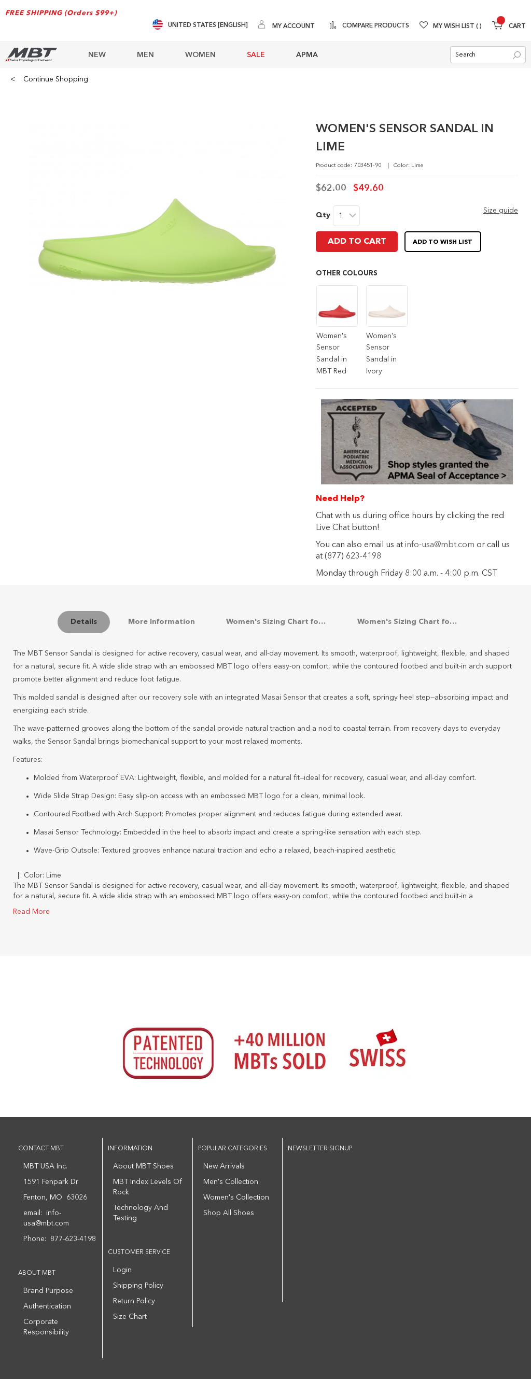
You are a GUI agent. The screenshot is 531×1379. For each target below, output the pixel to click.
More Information (161, 621)
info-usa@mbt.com (439, 545)
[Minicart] (509, 26)
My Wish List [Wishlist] (457, 26)
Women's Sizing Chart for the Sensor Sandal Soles (414, 621)
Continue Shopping (49, 79)
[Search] (517, 55)
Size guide (500, 210)
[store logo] (31, 55)
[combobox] (488, 54)
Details (84, 621)
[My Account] (286, 25)
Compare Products (375, 26)
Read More (31, 911)
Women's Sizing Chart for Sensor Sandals (283, 621)
